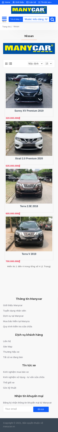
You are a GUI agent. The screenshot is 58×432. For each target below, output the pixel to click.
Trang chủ (6, 27)
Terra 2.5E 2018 (29, 206)
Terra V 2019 (29, 254)
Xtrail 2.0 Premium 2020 (29, 158)
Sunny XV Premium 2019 (29, 110)
